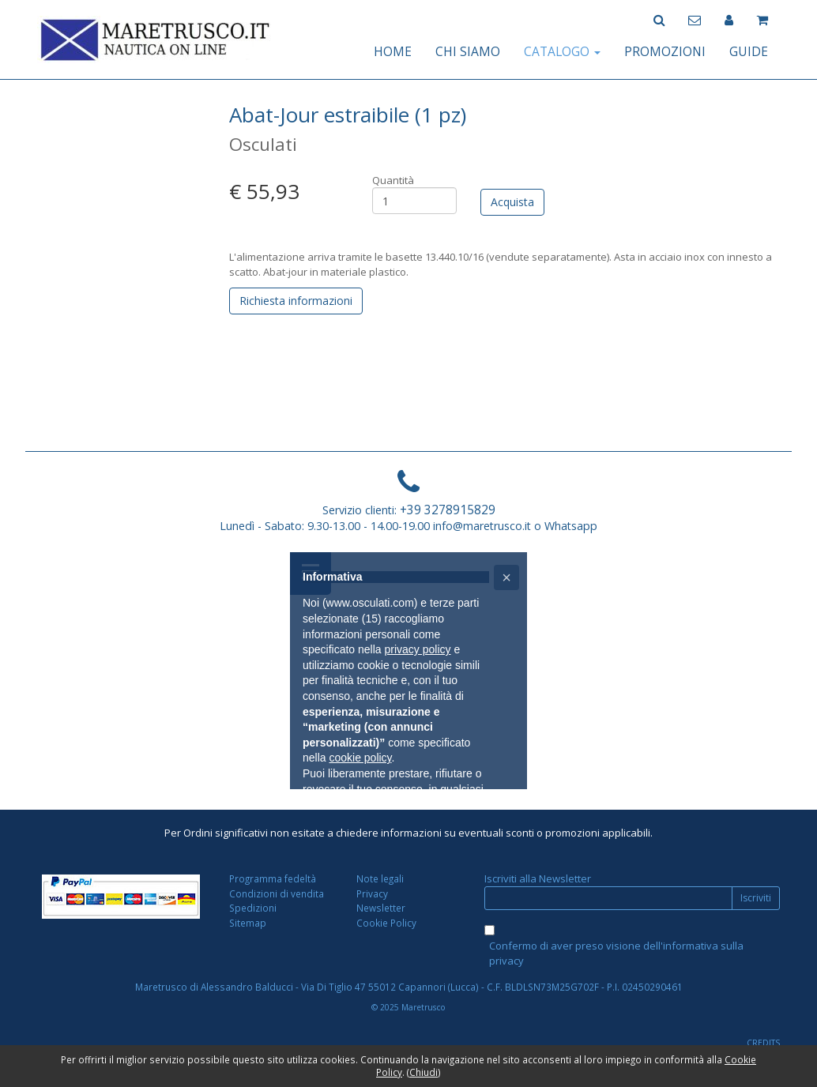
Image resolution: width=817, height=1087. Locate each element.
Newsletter (380, 907)
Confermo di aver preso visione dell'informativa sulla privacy (616, 953)
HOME (393, 51)
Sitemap (247, 922)
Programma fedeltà (272, 878)
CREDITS (763, 1042)
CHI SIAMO (467, 51)
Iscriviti (755, 898)
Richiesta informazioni (295, 300)
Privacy (372, 893)
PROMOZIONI (665, 51)
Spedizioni (253, 907)
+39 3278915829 (447, 509)
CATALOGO (562, 51)
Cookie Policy (386, 922)
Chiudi (423, 1072)
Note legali (380, 878)
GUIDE (748, 51)
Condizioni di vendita (276, 893)
